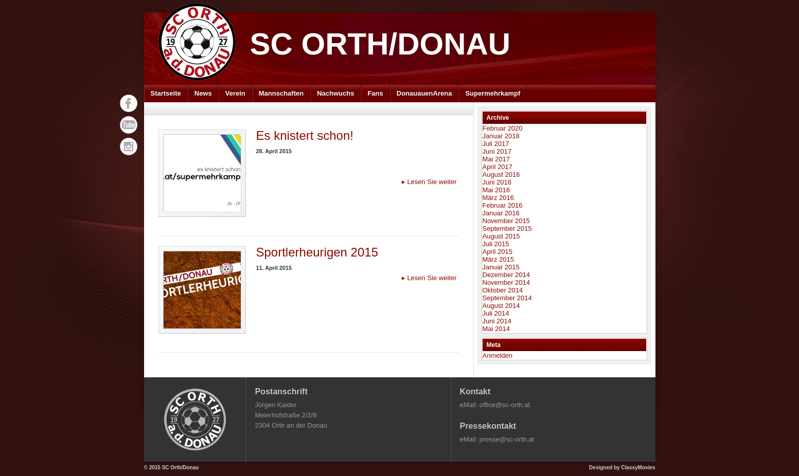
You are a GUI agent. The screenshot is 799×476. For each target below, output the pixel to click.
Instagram (128, 146)
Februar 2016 (503, 205)
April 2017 (498, 167)
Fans (375, 93)
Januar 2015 (501, 267)
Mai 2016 (496, 190)
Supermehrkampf (492, 93)
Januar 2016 (501, 213)
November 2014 (506, 282)
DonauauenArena (424, 93)
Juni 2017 (497, 151)
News (203, 93)
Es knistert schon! (304, 135)
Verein (235, 93)
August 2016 (501, 174)
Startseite (166, 93)
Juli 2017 (496, 144)
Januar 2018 (501, 136)
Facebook (128, 103)
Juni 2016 (497, 182)
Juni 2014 (497, 321)
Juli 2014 (496, 313)
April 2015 (498, 251)
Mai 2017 (496, 159)
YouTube (128, 125)
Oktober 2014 (503, 290)
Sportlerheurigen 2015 (317, 252)
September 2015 (507, 228)
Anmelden (498, 355)
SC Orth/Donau (380, 44)
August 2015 (501, 236)
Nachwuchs (335, 93)
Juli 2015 (496, 244)
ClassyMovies (638, 467)
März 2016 (498, 198)
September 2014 (507, 298)
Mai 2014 (496, 329)
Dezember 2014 (506, 275)
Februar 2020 (503, 128)
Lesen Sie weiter (429, 182)
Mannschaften (281, 93)
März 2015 (498, 259)
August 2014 (501, 305)
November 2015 (506, 221)
